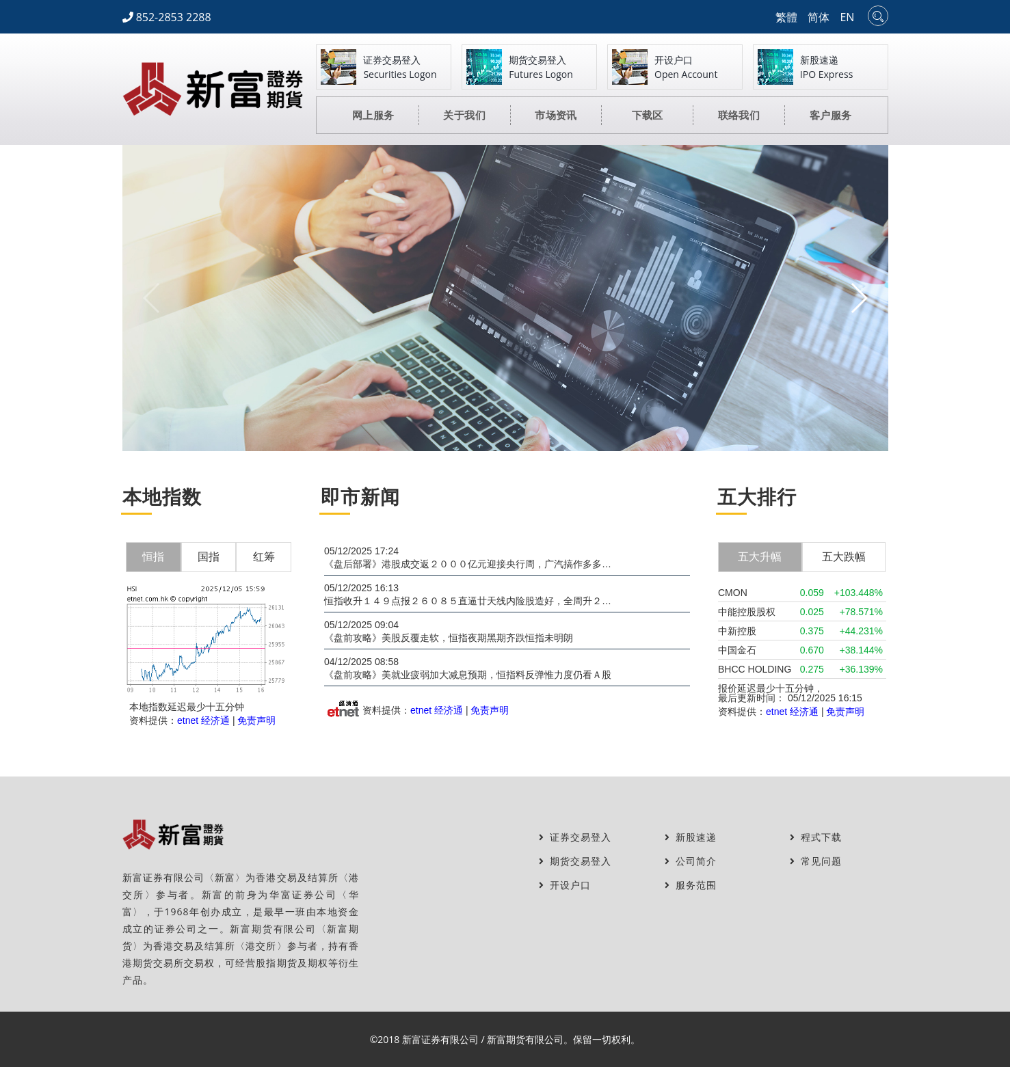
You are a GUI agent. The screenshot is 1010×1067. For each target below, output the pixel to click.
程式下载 (816, 836)
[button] (858, 298)
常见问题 (816, 860)
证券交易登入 (575, 836)
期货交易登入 (575, 860)
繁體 (786, 17)
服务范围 (691, 884)
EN (847, 17)
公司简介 (691, 860)
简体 (818, 17)
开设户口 (565, 884)
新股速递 (691, 836)
